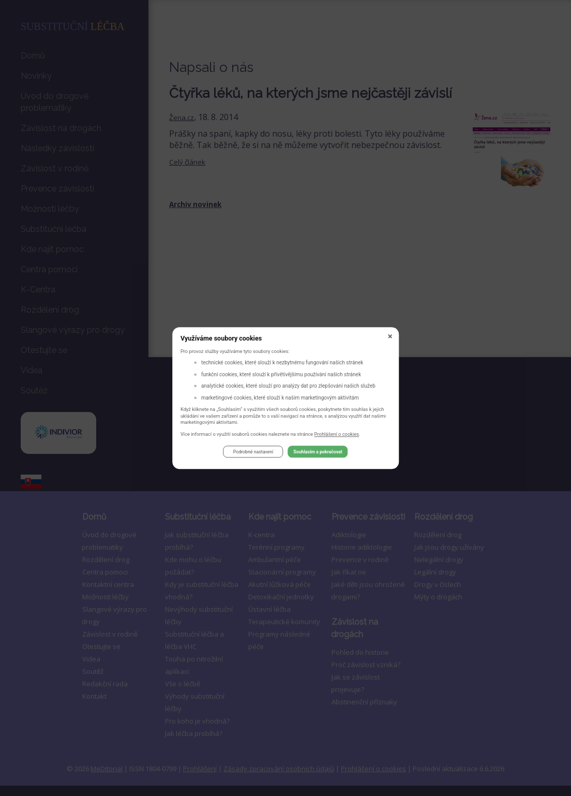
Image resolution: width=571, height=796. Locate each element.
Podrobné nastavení (253, 453)
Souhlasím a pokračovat (317, 453)
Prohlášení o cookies (336, 435)
